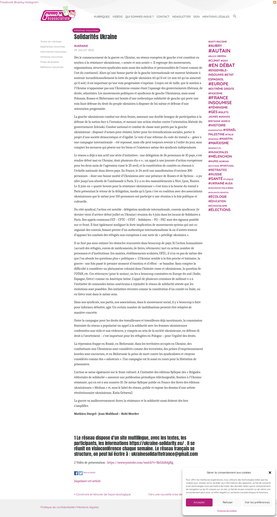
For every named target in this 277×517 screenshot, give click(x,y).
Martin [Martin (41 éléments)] (227, 138)
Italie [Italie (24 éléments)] (230, 134)
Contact (163, 16)
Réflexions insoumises (51, 67)
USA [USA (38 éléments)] (230, 183)
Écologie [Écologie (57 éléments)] (219, 196)
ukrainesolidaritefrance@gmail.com (164, 454)
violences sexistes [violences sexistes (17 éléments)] (219, 192)
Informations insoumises (53, 51)
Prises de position (49, 61)
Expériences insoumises (52, 46)
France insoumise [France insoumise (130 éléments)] (220, 100)
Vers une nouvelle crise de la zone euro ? (175, 494)
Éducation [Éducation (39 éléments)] (218, 201)
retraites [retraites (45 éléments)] (218, 170)
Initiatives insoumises (51, 56)
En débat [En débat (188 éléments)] (223, 65)
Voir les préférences (257, 502)
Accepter (199, 502)
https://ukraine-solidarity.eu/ (156, 443)
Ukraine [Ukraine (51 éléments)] (217, 183)
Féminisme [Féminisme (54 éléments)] (219, 107)
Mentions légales (216, 16)
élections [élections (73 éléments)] (220, 209)
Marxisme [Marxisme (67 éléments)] (220, 143)
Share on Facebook (76, 473)
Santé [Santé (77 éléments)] (217, 178)
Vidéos (117, 16)
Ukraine (82, 46)
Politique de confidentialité (58, 507)
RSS (274, 2)
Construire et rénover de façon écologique (102, 494)
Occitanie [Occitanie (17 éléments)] (214, 166)
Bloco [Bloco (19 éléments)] (213, 56)
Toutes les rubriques (50, 41)
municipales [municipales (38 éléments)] (219, 152)
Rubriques (102, 16)
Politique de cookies (227, 510)
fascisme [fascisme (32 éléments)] (216, 93)
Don (196, 16)
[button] (270, 472)
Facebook (6, 2)
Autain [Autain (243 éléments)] (221, 50)
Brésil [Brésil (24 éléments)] (223, 56)
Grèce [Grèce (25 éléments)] (226, 121)
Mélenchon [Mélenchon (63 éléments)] (221, 156)
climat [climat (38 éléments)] (215, 60)
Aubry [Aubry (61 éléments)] (216, 46)
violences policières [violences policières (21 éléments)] (221, 188)
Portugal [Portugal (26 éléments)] (228, 165)
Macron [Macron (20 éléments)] (214, 139)
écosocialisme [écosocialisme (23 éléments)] (218, 205)
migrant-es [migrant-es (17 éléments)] (215, 148)
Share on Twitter (81, 473)
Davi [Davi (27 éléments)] (225, 60)
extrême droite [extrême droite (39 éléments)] (222, 88)
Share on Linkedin (89, 472)
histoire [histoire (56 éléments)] (218, 125)
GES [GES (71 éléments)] (214, 111)
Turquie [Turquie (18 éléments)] (229, 179)
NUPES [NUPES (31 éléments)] (214, 161)
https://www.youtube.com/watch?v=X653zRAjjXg (140, 462)
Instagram (31, 2)
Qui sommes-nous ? (139, 16)
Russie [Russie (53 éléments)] (216, 174)
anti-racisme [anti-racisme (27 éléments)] (218, 41)
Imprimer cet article (87, 481)
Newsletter (181, 16)
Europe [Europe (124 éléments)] (219, 83)
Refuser (228, 502)
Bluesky (19, 2)
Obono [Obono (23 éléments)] (225, 161)
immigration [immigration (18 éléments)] (216, 130)
